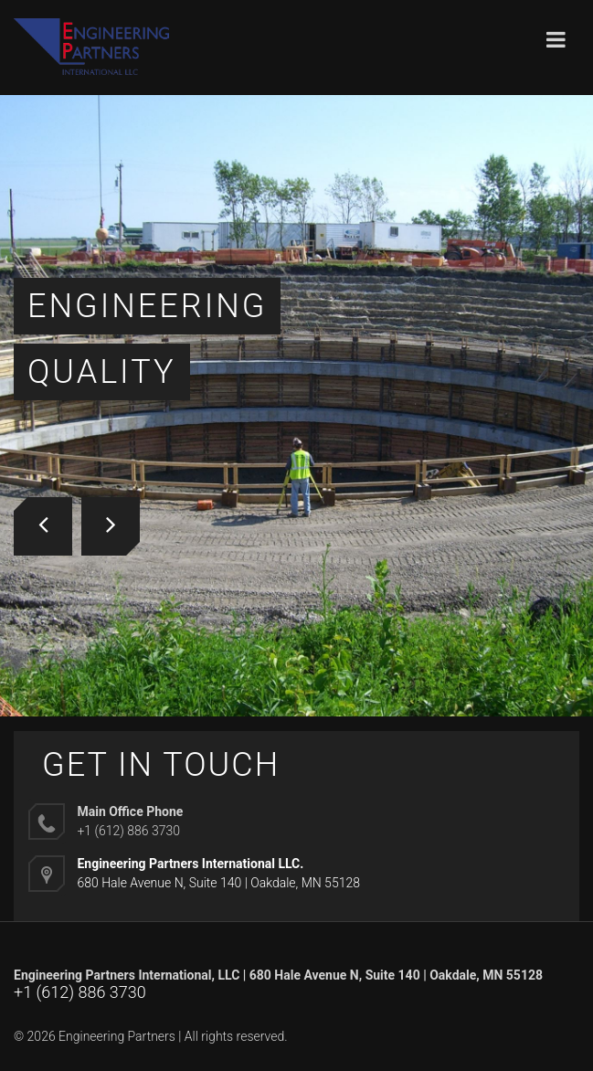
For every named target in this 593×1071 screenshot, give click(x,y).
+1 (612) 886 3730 (80, 992)
